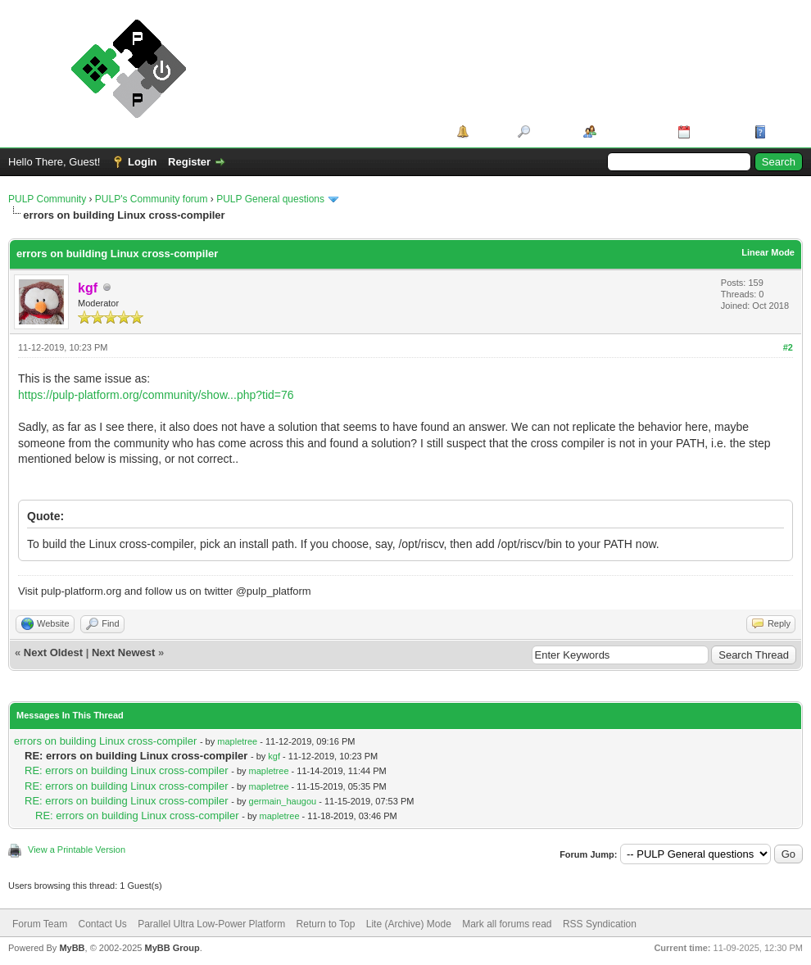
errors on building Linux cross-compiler (105, 741)
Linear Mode (768, 252)
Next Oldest (53, 652)
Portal (488, 131)
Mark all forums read (506, 924)
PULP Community (47, 199)
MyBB (71, 948)
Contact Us (102, 924)
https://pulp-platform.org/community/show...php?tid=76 (156, 394)
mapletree (237, 741)
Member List (631, 131)
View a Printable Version (76, 849)
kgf (274, 756)
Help (781, 131)
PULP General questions (270, 199)
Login (142, 162)
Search (551, 131)
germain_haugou (283, 801)
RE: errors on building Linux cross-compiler (127, 770)
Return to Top (326, 924)
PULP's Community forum (151, 199)
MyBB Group (171, 948)
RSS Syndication (600, 924)
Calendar (717, 131)
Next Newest (123, 652)
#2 (788, 347)
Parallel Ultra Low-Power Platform (211, 924)
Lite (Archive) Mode (408, 924)
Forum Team (39, 924)
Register (189, 162)
